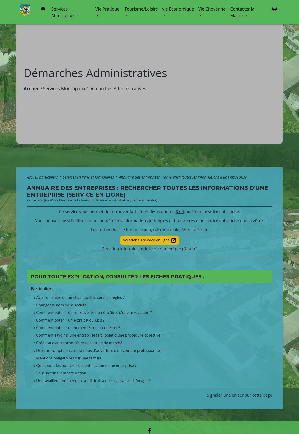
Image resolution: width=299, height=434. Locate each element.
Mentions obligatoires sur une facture (69, 358)
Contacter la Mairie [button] (242, 12)
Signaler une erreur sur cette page (239, 395)
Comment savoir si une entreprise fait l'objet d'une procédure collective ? (99, 335)
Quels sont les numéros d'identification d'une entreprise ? (86, 365)
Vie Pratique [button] (107, 9)
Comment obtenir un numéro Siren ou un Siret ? (78, 327)
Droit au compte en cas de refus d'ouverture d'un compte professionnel (98, 350)
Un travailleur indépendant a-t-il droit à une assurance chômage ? (93, 380)
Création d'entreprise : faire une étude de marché (79, 342)
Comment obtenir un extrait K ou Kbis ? (70, 320)
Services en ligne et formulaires (89, 177)
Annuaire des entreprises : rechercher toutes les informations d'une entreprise (183, 177)
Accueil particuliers (43, 177)
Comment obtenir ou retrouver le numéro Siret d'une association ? (94, 312)
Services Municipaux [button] (63, 12)
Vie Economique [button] (178, 9)
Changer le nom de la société (61, 305)
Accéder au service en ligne (149, 240)
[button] (43, 9)
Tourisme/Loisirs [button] (141, 9)
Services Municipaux (64, 88)
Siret (179, 211)
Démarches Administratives (117, 88)
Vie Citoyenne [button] (211, 9)
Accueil (32, 88)
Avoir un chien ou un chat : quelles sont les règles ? (80, 297)
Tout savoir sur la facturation (61, 373)
